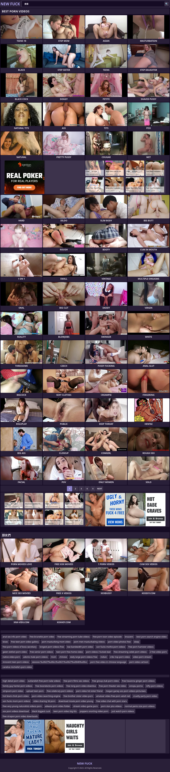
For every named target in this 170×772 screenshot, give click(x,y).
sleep (136, 641)
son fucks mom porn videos (16, 701)
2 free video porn (158, 651)
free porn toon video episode (107, 636)
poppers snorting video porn (94, 711)
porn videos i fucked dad (98, 651)
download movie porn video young (76, 701)
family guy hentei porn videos (17, 685)
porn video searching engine (46, 696)
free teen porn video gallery (25, 641)
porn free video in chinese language (108, 662)
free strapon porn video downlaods (20, 716)
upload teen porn (35, 691)
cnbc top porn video (120, 656)
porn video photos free (119, 641)
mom (53, 656)
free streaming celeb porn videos (130, 651)
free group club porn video (105, 680)
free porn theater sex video (112, 685)
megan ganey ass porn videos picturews (126, 691)
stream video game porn (85, 706)
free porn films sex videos (76, 680)
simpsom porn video (13, 691)
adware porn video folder (57, 706)
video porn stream (142, 656)
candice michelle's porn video (17, 667)
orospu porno (136, 685)
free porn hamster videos (141, 646)
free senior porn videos (41, 651)
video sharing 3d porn (44, 701)
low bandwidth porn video (80, 646)
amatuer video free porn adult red (113, 696)
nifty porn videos (154, 685)
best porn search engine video (151, 636)
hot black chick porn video (16, 696)
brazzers (129, 636)
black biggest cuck (41, 711)
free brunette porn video (42, 636)
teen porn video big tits (64, 711)
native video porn (11, 656)
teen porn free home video (69, 651)
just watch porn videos (123, 711)
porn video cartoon (138, 662)
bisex (5, 641)
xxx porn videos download (16, 711)
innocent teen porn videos (16, 662)
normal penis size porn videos (140, 706)
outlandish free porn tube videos (44, 680)
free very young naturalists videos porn (22, 706)
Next (99, 488)
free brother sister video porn (78, 696)
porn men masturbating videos (89, 641)
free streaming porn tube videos (73, 636)
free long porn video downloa (81, 685)
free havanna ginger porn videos (138, 680)
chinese (63, 656)
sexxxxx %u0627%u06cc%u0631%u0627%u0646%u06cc (59, 662)
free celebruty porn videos (60, 691)
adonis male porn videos (35, 656)
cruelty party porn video (145, 696)
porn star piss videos (111, 706)
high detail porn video (14, 680)
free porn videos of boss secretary (19, 646)
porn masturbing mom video (56, 641)
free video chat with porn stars (111, 701)
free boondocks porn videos (49, 685)
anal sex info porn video (14, 636)
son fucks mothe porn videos (110, 646)
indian (104, 656)
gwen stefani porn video (15, 651)
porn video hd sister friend (89, 691)
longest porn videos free (52, 646)
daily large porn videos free (83, 656)
